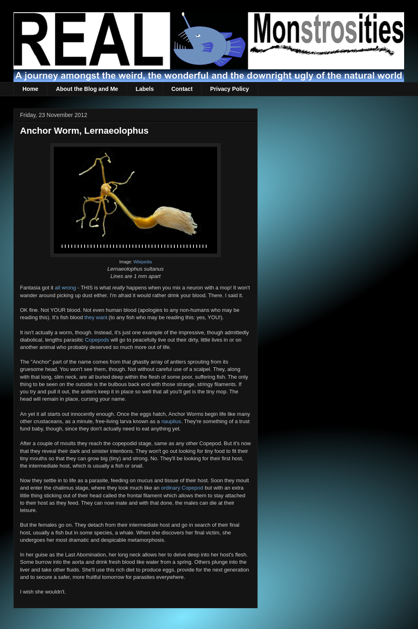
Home (30, 89)
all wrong (65, 288)
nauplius (171, 421)
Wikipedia (142, 262)
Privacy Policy (229, 89)
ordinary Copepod (182, 488)
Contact (182, 89)
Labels (144, 89)
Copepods (97, 340)
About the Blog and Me (87, 89)
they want (95, 317)
